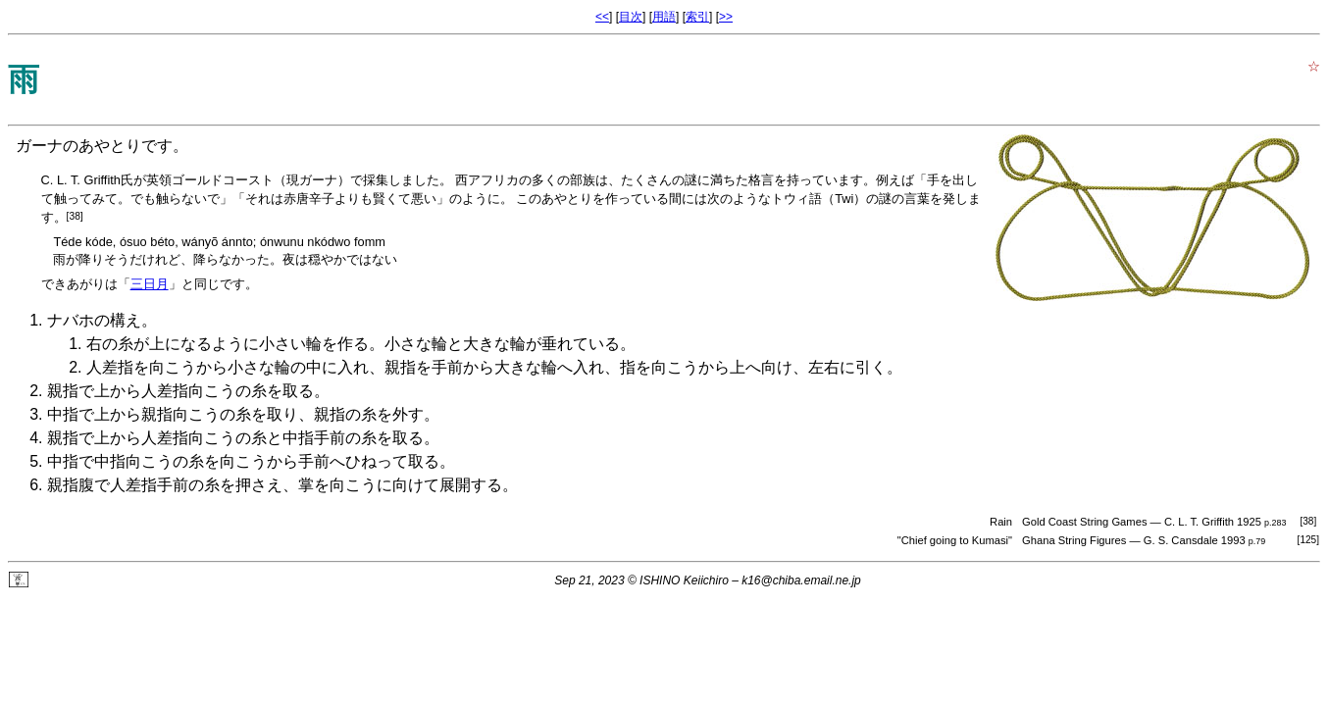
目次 (630, 17)
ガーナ (39, 145)
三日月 (149, 284)
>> (726, 17)
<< (602, 17)
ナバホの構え (94, 320)
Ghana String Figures (1074, 540)
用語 (664, 17)
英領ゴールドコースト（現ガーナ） (248, 180)
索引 (697, 17)
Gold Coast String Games (1084, 522)
